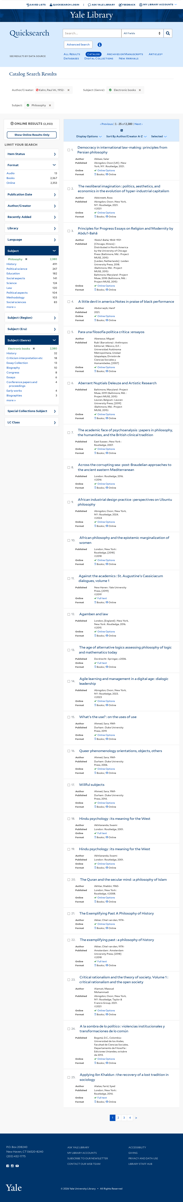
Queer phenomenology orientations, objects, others (120, 751)
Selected (157, 136)
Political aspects (17, 292)
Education (13, 273)
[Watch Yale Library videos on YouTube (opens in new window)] (17, 1166)
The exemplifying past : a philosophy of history (117, 940)
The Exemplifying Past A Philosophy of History (116, 913)
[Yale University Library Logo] (91, 15)
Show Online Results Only (32, 134)
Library (13, 228)
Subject (13, 251)
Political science (17, 268)
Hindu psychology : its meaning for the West (114, 819)
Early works (14, 390)
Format (13, 165)
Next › (138, 124)
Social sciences (16, 302)
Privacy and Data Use (143, 1158)
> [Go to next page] (136, 1118)
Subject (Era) (17, 329)
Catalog (93, 54)
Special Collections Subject (27, 411)
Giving (133, 1153)
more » (11, 307)
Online (11, 182)
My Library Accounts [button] (156, 5)
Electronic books (121, 90)
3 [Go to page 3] (124, 1117)
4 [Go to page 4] (130, 1117)
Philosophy (35, 105)
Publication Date (20, 194)
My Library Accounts (82, 1153)
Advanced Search (78, 44)
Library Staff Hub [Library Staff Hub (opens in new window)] (140, 1164)
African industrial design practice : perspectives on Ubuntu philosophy (125, 502)
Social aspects (16, 278)
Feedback (127, 4)
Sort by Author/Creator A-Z (124, 136)
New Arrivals (129, 58)
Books (11, 178)
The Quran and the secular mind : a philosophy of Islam (123, 879)
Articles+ (156, 54)
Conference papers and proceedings (22, 384)
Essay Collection (17, 363)
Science (12, 283)
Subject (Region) (20, 317)
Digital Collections (98, 58)
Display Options (87, 136)
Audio (11, 173)
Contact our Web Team (83, 1164)
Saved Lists (36, 4)
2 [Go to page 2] (118, 1117)
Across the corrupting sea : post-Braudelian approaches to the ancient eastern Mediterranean (124, 467)
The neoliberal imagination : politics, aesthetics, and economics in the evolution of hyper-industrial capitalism (123, 188)
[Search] (92, 33)
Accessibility (137, 1147)
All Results (72, 54)
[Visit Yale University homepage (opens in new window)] (13, 1186)
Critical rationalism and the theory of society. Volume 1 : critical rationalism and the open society (123, 979)
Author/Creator (19, 205)
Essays (11, 377)
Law (9, 288)
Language (15, 239)
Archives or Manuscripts (125, 54)
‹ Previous (121, 124)
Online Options (106, 170)
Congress (13, 372)
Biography (13, 367)
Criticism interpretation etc (25, 358)
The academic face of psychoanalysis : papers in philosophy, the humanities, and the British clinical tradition (125, 432)
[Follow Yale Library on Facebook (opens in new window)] (7, 1166)
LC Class (14, 422)
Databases (71, 58)
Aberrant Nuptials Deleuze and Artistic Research (117, 383)
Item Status (16, 154)
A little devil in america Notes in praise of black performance (126, 301)
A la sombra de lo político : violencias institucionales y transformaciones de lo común (122, 1028)
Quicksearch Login (64, 4)
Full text (102, 598)
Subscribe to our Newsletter (87, 1158)
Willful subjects (91, 785)
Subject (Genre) (19, 340)
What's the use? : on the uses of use (108, 717)
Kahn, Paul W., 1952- (50, 90)
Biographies (14, 395)
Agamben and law (93, 614)
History (11, 264)
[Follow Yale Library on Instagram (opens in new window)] (12, 1166)
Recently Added (19, 217)
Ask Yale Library (101, 5)
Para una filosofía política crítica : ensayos (111, 332)
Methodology (16, 297)
